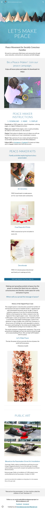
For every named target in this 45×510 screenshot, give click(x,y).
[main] (22, 22)
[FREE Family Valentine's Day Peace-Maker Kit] (22, 279)
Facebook (25, 142)
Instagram (17, 142)
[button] (1, 2)
